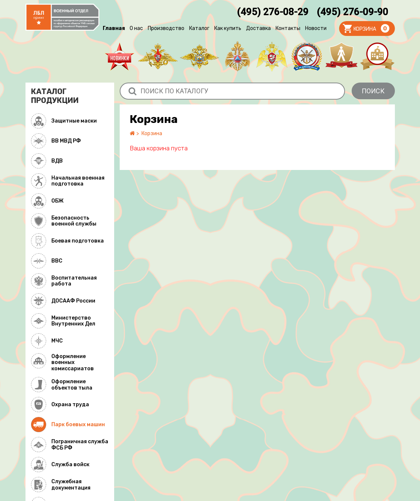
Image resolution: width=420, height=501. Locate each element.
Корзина (151, 133)
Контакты (288, 28)
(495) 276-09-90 (352, 11)
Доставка (258, 28)
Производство (166, 28)
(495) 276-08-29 (272, 11)
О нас (136, 28)
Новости (316, 28)
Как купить (227, 28)
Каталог (199, 28)
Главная (114, 28)
